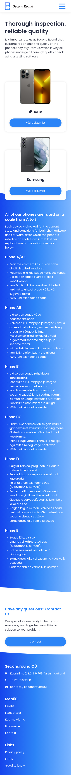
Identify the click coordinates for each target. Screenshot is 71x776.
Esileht (9, 707)
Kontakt (10, 734)
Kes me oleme (15, 720)
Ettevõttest (13, 714)
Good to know (15, 766)
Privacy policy (14, 753)
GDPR (9, 760)
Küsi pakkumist (35, 123)
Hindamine (12, 727)
